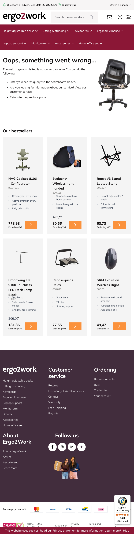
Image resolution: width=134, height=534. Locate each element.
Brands (7, 414)
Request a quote (104, 379)
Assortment (10, 462)
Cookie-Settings (119, 525)
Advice (7, 456)
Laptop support (15, 43)
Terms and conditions (95, 525)
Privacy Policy (75, 525)
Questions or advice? (18, 4)
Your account (102, 396)
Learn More (10, 468)
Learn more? (113, 530)
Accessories (64, 43)
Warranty (54, 402)
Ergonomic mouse (110, 31)
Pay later (53, 413)
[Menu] (128, 497)
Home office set (90, 43)
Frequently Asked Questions (66, 391)
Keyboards (83, 31)
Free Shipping (57, 408)
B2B (97, 384)
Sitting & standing (56, 31)
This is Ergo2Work (14, 451)
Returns (53, 385)
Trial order (100, 390)
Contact (53, 396)
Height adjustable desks (20, 31)
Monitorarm (40, 43)
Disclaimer (61, 525)
